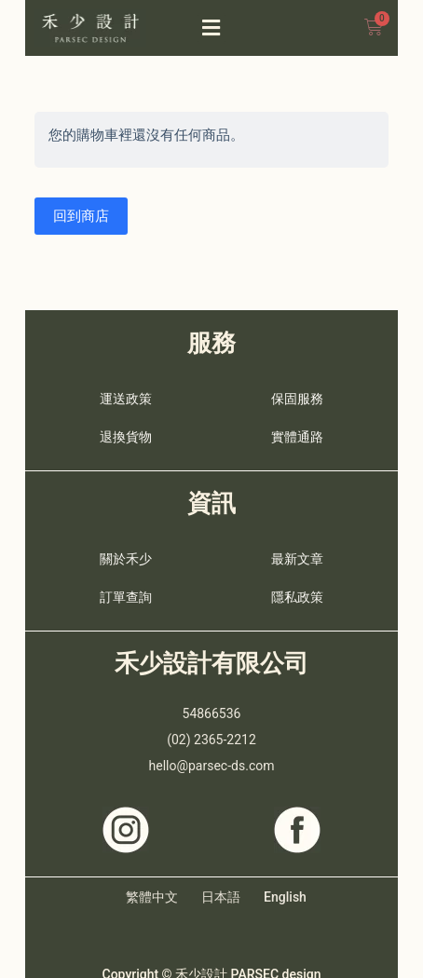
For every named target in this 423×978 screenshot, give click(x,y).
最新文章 (297, 558)
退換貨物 (126, 436)
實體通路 (297, 436)
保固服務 (297, 398)
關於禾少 (126, 558)
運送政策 (126, 398)
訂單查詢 (126, 597)
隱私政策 (297, 597)
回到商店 (81, 216)
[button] (211, 28)
